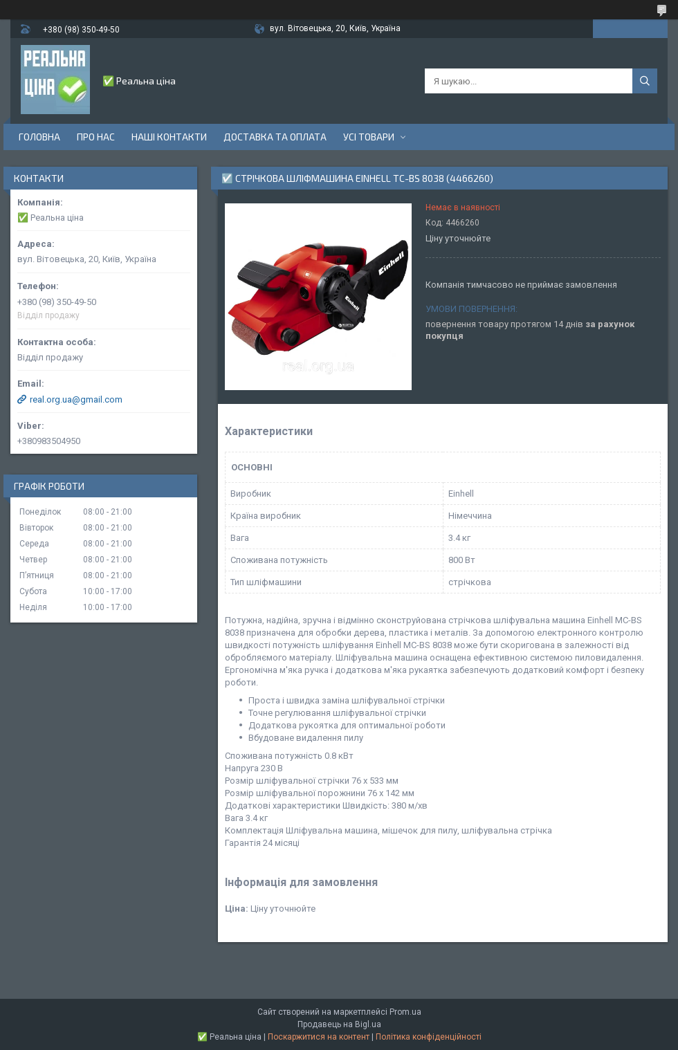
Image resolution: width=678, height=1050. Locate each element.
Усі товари (368, 136)
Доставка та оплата (275, 136)
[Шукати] (644, 80)
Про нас (96, 136)
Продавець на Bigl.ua (339, 1024)
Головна (39, 136)
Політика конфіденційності (429, 1037)
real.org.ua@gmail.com (76, 399)
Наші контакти (169, 136)
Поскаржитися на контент (318, 1037)
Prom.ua (405, 1012)
